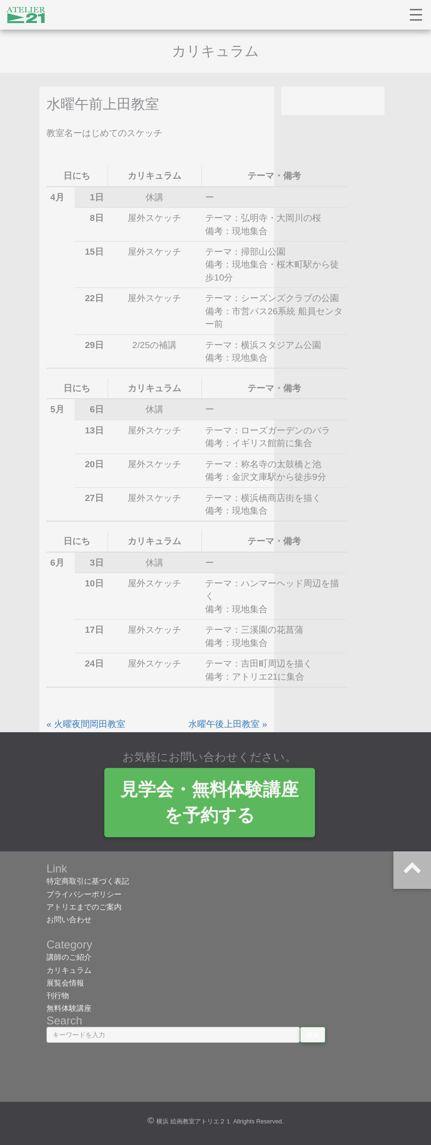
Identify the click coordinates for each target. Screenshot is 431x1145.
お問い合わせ (69, 920)
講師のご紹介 (69, 958)
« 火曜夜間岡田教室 (85, 724)
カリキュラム (69, 970)
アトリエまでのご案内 (84, 907)
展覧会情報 (65, 983)
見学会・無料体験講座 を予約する (215, 803)
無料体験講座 (69, 1009)
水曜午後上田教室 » (227, 724)
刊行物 (57, 996)
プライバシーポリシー (84, 894)
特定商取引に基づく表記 (87, 882)
